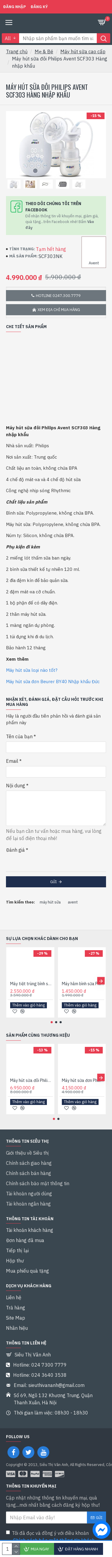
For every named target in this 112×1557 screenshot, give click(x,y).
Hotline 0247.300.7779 (58, 295)
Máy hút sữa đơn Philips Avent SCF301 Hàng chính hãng (83, 1080)
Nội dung (15, 786)
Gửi (53, 881)
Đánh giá (15, 850)
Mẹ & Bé (44, 51)
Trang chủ (16, 51)
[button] (101, 981)
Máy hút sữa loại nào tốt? (31, 670)
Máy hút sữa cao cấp (82, 51)
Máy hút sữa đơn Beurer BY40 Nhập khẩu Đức (53, 681)
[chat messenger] (100, 1531)
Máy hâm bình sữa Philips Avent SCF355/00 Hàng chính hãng (83, 983)
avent (73, 902)
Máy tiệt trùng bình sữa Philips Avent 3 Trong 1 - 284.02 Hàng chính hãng (31, 983)
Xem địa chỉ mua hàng (59, 309)
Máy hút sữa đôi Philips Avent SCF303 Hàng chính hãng (31, 1080)
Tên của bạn (19, 736)
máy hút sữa (50, 902)
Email (12, 761)
